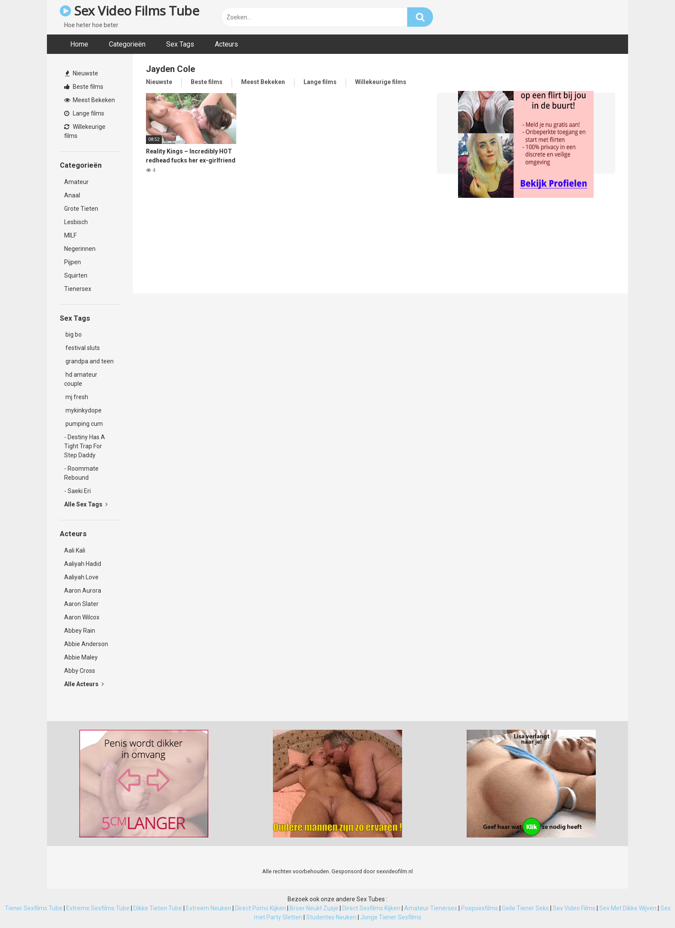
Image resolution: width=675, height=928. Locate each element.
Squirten (75, 275)
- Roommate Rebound (81, 473)
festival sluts (82, 347)
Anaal (72, 195)
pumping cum (83, 423)
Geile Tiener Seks (525, 908)
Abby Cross (79, 670)
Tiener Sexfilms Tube (33, 908)
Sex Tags (180, 44)
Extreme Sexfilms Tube (98, 908)
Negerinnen (80, 248)
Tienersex (77, 288)
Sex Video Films (574, 908)
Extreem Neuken (208, 908)
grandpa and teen (89, 361)
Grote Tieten (81, 208)
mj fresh (76, 397)
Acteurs (226, 44)
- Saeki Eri (77, 490)
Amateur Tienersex (430, 908)
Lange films (84, 113)
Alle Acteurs (84, 684)
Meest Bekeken (89, 100)
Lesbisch (76, 222)
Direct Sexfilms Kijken (371, 908)
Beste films (83, 86)
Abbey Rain (79, 630)
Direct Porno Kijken (260, 908)
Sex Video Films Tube (129, 10)
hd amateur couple (80, 379)
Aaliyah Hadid (82, 563)
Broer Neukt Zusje (314, 908)
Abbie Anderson (86, 644)
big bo (73, 334)
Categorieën (127, 44)
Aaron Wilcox (81, 617)
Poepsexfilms (479, 908)
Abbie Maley (81, 657)
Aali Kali (74, 550)
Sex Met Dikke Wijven (627, 908)
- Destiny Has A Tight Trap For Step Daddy (84, 446)
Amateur (76, 181)
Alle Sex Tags (86, 504)
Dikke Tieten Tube (157, 908)
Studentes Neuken (331, 917)
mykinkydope (83, 410)
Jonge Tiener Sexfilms (390, 917)
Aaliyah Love (81, 577)
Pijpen (72, 262)
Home (79, 44)
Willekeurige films (84, 131)
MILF (70, 235)
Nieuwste (81, 73)
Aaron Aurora (82, 590)
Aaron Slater (81, 603)
